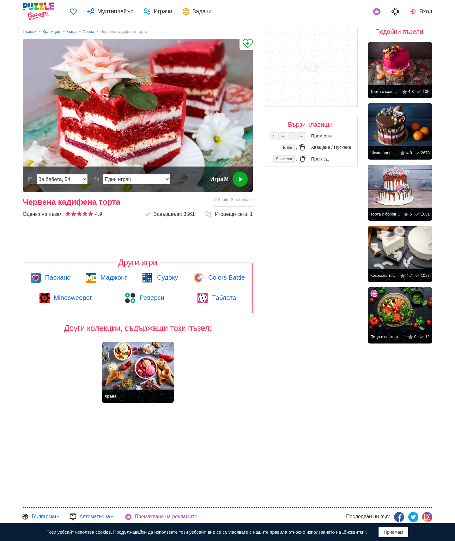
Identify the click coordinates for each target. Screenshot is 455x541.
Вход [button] (425, 11)
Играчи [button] (163, 11)
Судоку (166, 277)
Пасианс (56, 277)
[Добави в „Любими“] (246, 44)
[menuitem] (73, 11)
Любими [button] (73, 11)
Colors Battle (225, 277)
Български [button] (44, 516)
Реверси (151, 297)
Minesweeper (72, 297)
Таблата (223, 297)
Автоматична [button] (94, 516)
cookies (103, 532)
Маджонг (113, 277)
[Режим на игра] (136, 179)
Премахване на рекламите (166, 516)
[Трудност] (62, 179)
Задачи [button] (202, 11)
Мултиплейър (115, 11)
